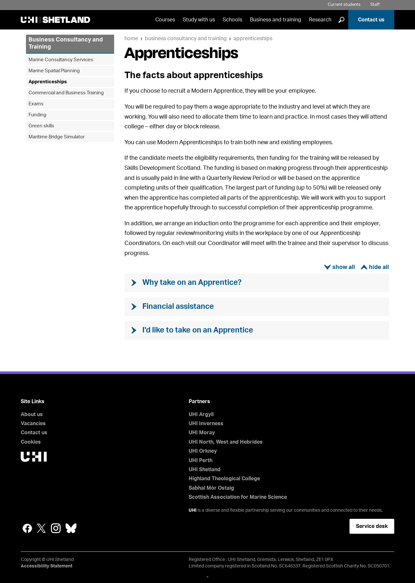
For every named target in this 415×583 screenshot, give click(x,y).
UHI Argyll (201, 414)
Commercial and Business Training (66, 92)
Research (320, 19)
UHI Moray (202, 433)
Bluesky (71, 528)
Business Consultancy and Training (186, 38)
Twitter (41, 528)
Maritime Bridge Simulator (57, 136)
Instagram (56, 528)
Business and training (275, 19)
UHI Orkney (203, 451)
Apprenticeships (252, 38)
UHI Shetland (204, 469)
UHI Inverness (206, 423)
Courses (165, 19)
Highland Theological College (224, 479)
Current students (344, 5)
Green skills (41, 125)
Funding (37, 114)
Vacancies (33, 423)
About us (32, 414)
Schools (232, 19)
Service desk (372, 526)
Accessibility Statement (46, 566)
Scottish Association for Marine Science (238, 497)
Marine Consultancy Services (61, 59)
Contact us (371, 19)
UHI (192, 510)
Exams (36, 103)
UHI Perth (200, 460)
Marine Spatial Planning (54, 70)
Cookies (31, 442)
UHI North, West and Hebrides (226, 442)
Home (131, 38)
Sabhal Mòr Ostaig (211, 488)
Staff (375, 5)
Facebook (27, 528)
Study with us (199, 19)
